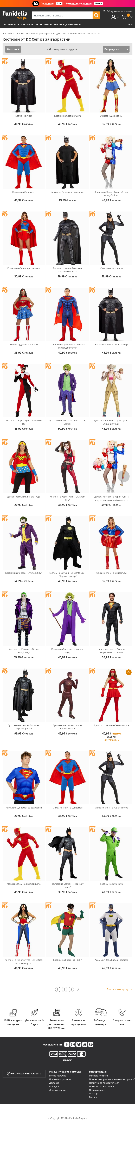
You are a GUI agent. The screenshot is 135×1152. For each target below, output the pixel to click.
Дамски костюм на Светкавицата (111, 725)
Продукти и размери (60, 1079)
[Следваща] (78, 989)
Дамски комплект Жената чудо (23, 496)
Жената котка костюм (111, 268)
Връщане (54, 1086)
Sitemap (93, 1093)
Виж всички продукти (119, 989)
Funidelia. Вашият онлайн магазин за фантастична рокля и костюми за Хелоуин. (15, 15)
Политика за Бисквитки (101, 1086)
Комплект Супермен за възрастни (24, 807)
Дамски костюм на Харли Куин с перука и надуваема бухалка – (111, 498)
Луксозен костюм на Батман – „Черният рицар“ (24, 727)
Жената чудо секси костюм (23, 344)
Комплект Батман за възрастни (67, 192)
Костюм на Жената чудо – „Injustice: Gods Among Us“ (23, 961)
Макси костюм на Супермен (67, 807)
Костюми (24, 24)
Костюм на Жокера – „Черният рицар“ (67, 650)
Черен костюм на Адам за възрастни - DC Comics (111, 650)
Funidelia (7, 33)
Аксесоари (42, 24)
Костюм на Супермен (23, 192)
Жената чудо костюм (111, 115)
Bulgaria (93, 1097)
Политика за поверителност (104, 1082)
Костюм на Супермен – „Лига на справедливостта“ (67, 346)
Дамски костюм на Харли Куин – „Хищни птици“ (111, 422)
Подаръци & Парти (66, 24)
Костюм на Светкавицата (67, 115)
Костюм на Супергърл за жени (23, 268)
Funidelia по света (98, 1075)
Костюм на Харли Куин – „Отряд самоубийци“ (111, 193)
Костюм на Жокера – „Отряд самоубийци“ (23, 650)
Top (127, 24)
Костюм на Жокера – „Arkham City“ (23, 572)
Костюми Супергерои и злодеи (43, 33)
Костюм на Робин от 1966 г (67, 959)
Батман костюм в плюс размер (111, 344)
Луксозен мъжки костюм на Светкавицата (67, 727)
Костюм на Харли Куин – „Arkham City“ (67, 498)
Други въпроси (57, 1090)
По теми (8, 24)
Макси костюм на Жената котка (111, 807)
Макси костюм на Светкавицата (24, 883)
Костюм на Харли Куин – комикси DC (24, 422)
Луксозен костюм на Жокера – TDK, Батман (67, 422)
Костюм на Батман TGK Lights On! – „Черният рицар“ (67, 574)
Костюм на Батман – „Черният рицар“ (67, 885)
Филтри (12, 49)
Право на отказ (97, 1090)
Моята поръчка (57, 1075)
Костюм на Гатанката (111, 883)
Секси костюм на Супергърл (111, 572)
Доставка (54, 1082)
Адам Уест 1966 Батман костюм (111, 959)
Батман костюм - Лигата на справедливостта (67, 270)
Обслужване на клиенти (24, 1073)
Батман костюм (23, 115)
